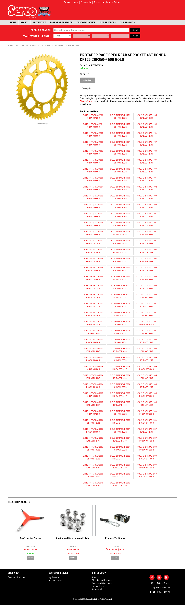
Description (87, 88)
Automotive (39, 22)
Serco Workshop (86, 22)
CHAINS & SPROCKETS (30, 46)
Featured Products (16, 577)
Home (13, 22)
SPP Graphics (127, 22)
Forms (97, 2)
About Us (96, 577)
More (30, 558)
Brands (24, 22)
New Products (108, 22)
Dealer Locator (71, 2)
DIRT (17, 46)
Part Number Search (61, 22)
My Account (54, 577)
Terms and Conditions (102, 583)
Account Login (55, 580)
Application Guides (111, 2)
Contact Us (86, 2)
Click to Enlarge (42, 124)
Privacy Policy (98, 586)
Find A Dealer (88, 80)
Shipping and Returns (102, 580)
